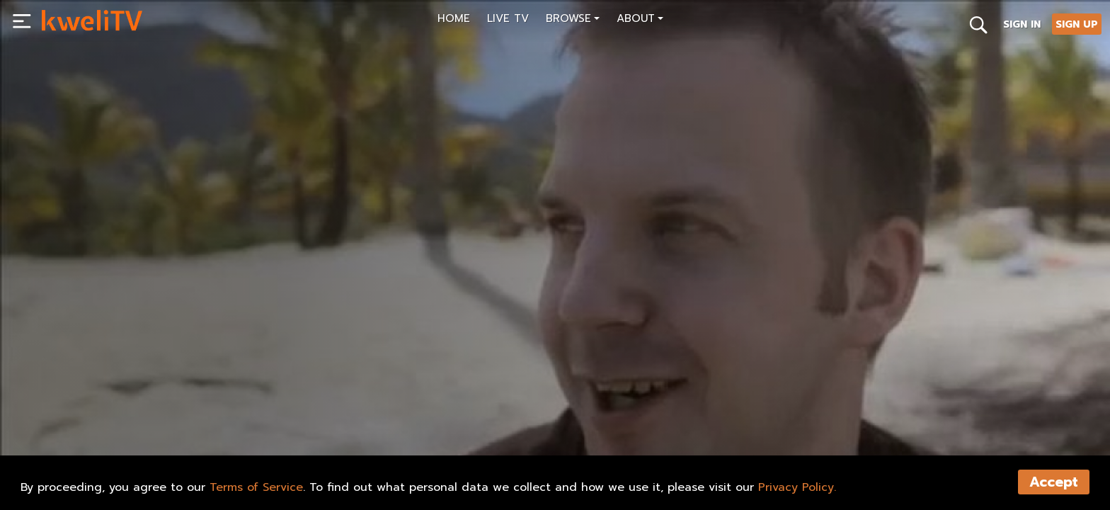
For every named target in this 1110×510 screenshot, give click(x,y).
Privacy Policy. (797, 487)
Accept (1053, 482)
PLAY (69, 432)
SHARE (129, 432)
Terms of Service (256, 487)
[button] (572, 20)
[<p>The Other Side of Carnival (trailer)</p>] (298, 401)
